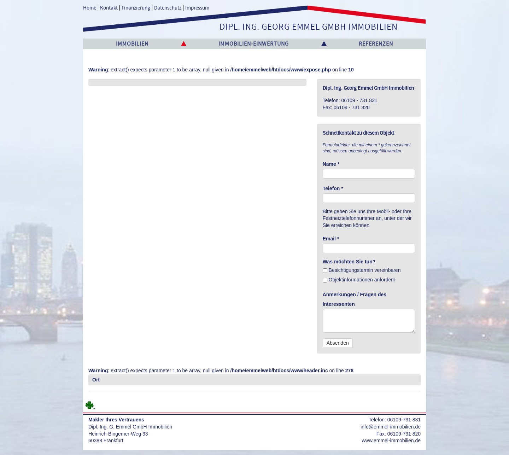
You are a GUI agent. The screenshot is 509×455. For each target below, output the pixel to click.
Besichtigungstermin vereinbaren (362, 270)
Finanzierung (136, 8)
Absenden (338, 343)
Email (331, 238)
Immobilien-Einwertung (253, 43)
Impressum (197, 8)
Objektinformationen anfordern (359, 279)
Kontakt (109, 8)
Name (331, 164)
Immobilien (132, 43)
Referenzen (376, 43)
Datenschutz (167, 8)
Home (89, 8)
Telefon (333, 188)
